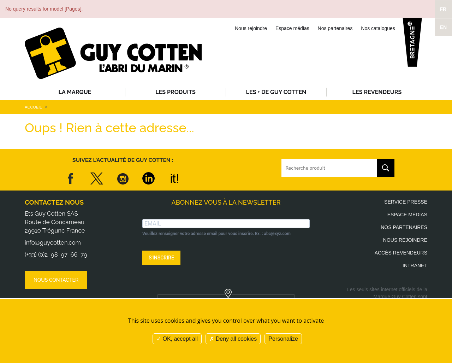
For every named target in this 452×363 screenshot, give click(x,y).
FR (443, 9)
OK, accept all (177, 339)
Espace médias (292, 28)
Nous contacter (56, 280)
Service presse (405, 202)
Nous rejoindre (251, 28)
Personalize (283, 339)
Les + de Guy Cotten (276, 92)
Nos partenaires (335, 28)
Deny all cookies (233, 339)
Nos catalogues (378, 28)
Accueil (33, 107)
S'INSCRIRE (161, 257)
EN (443, 27)
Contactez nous (54, 202)
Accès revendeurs (401, 253)
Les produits (175, 92)
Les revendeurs (377, 92)
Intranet (415, 265)
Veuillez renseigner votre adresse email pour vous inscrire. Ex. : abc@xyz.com (216, 233)
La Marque (75, 92)
